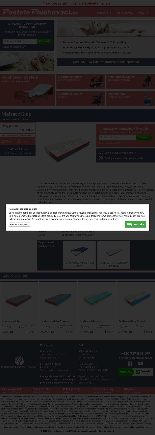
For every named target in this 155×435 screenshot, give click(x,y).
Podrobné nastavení (19, 224)
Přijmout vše (135, 224)
